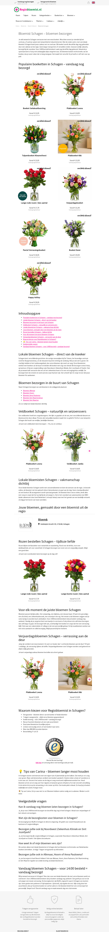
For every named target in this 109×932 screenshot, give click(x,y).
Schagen (66, 524)
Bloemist (23, 26)
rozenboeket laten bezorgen (37, 554)
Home (17, 26)
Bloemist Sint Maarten (31, 400)
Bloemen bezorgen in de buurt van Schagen (38, 322)
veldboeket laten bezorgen (36, 424)
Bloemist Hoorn (28, 393)
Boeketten (59, 15)
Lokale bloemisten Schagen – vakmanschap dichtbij (41, 327)
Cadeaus (50, 21)
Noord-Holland (32, 26)
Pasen (18, 15)
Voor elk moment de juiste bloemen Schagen (38, 334)
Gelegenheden (45, 15)
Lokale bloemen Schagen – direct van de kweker (40, 320)
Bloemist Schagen (43, 26)
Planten (39, 21)
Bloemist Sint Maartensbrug (33, 398)
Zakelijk (61, 21)
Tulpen (25, 15)
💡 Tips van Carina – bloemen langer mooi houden (40, 342)
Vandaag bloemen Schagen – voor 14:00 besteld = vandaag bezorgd (46, 346)
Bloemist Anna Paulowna (31, 395)
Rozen (34, 15)
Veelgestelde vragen (30, 344)
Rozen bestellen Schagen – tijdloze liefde (37, 332)
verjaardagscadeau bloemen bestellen (37, 652)
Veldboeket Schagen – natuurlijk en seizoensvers (40, 325)
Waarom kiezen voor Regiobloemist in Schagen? (39, 339)
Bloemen (71, 15)
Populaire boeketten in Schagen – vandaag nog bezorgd (42, 317)
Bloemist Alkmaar (29, 391)
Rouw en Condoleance (24, 21)
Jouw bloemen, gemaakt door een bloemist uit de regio (42, 330)
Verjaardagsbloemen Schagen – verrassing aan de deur (42, 337)
